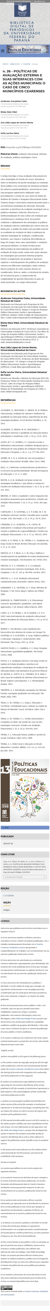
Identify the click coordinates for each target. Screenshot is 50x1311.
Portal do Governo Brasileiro (19, 1)
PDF (6, 828)
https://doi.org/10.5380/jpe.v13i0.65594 (23, 147)
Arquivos (15, 64)
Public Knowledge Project (26, 1018)
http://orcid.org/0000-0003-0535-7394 (13, 117)
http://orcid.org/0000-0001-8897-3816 (13, 106)
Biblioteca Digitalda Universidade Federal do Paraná (22, 31)
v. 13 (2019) (25, 64)
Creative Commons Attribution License (24, 1069)
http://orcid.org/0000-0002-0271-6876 (13, 139)
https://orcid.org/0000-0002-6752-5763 (14, 128)
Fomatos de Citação (13, 877)
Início (5, 64)
